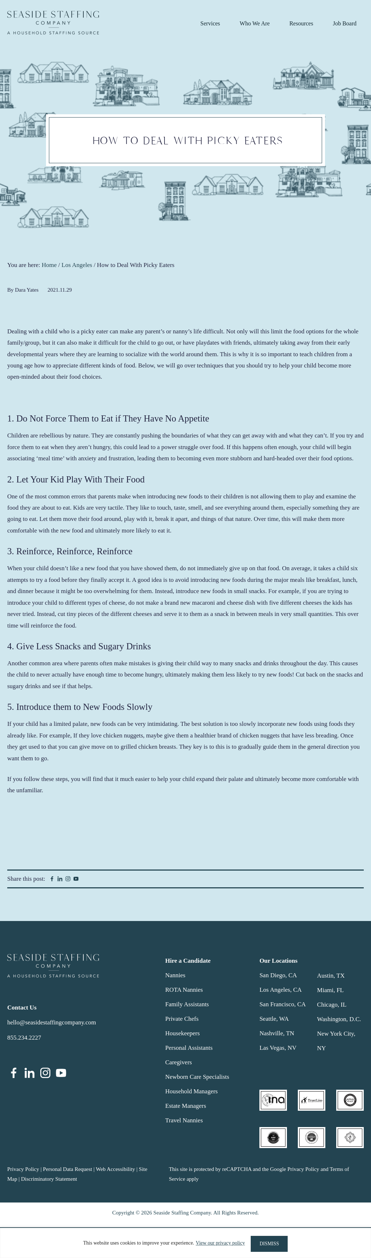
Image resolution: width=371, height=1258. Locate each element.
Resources (301, 23)
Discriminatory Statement (49, 1179)
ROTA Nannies (184, 989)
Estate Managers (185, 1105)
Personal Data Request (67, 1169)
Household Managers (191, 1091)
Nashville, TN (276, 1033)
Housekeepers (182, 1033)
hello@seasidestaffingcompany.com (51, 1022)
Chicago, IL (331, 1004)
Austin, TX (331, 975)
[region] (185, 1243)
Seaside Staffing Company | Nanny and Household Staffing (53, 22)
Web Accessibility (115, 1169)
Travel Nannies (184, 1120)
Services (210, 23)
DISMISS (269, 1243)
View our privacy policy (218, 1243)
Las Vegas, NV (277, 1047)
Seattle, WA (274, 1018)
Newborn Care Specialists (197, 1076)
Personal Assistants (189, 1047)
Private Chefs (182, 1018)
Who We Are (255, 23)
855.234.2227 (24, 1037)
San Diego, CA (278, 975)
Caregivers (178, 1062)
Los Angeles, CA (280, 989)
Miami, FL (330, 990)
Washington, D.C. (339, 1019)
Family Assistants (187, 1004)
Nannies (175, 975)
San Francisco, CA (282, 1004)
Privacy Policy (23, 1169)
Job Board (345, 23)
